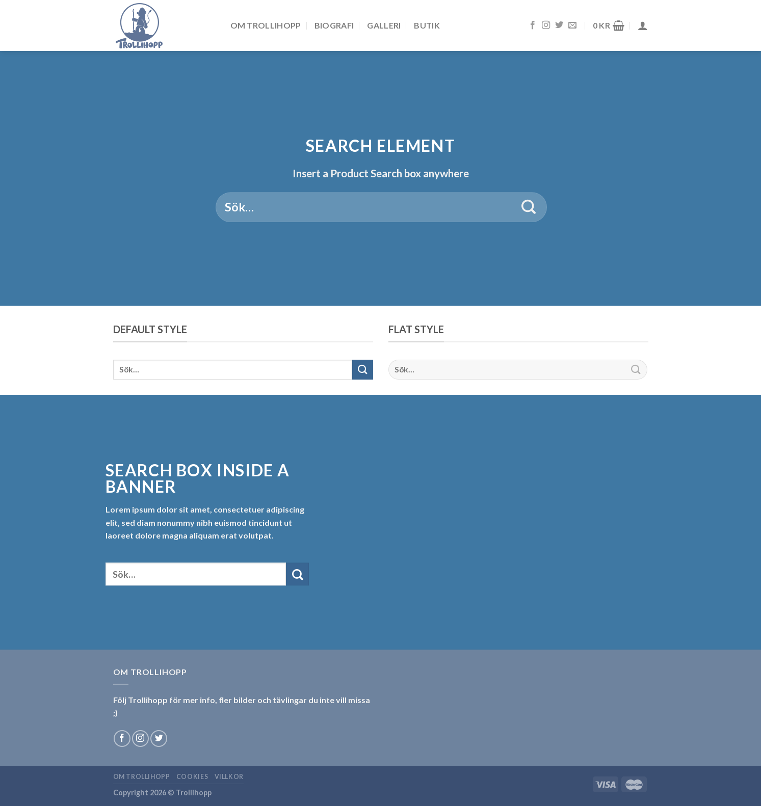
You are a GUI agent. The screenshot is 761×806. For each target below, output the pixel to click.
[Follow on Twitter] (559, 25)
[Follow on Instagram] (546, 25)
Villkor (229, 777)
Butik (427, 25)
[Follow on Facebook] (533, 25)
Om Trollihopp (265, 25)
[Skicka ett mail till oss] (572, 25)
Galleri (384, 25)
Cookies (192, 777)
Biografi (334, 25)
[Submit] (529, 207)
